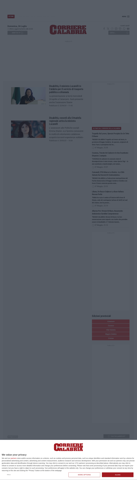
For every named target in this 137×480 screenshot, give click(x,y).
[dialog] (68, 460)
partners (14, 458)
